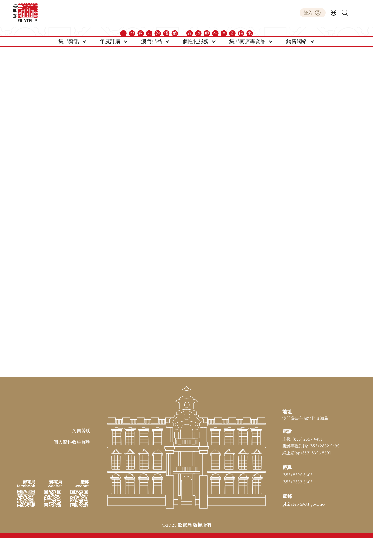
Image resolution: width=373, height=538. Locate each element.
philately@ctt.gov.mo (303, 504)
